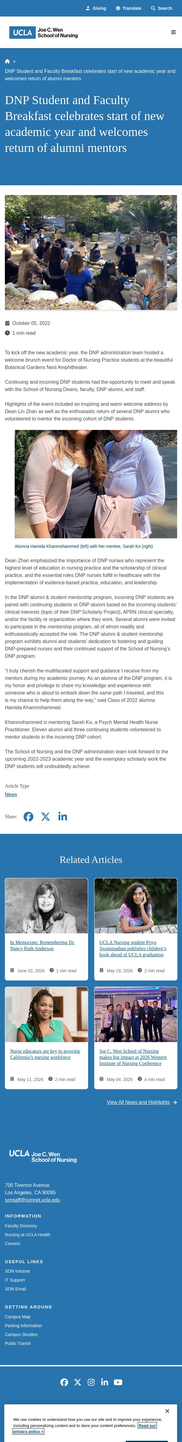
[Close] (167, 1433)
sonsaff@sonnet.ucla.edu (32, 1200)
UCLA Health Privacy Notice (144, 1406)
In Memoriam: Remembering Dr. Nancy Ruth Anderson (42, 945)
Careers (12, 1243)
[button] (128, 8)
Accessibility (49, 1406)
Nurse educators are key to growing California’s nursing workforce (45, 1054)
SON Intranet (17, 1271)
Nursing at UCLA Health (27, 1234)
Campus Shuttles (21, 1334)
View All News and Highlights (142, 1102)
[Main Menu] (173, 32)
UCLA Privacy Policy (89, 1406)
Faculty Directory (21, 1225)
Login (91, 1417)
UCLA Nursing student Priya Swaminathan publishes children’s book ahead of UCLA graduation (132, 948)
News (11, 794)
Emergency (18, 1406)
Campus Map (17, 1316)
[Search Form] (161, 8)
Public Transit (18, 1343)
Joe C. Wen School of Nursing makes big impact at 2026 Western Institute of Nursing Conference (133, 1057)
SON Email (15, 1288)
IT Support (15, 1280)
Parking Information (23, 1325)
